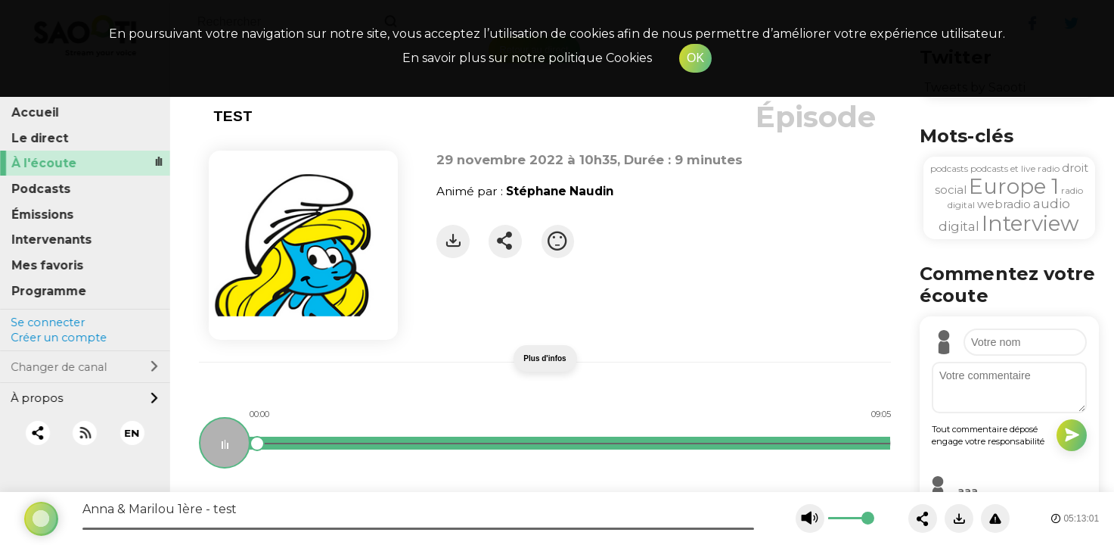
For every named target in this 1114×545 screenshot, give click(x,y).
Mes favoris (48, 263)
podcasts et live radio (1015, 168)
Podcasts (41, 186)
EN (132, 430)
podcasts (949, 168)
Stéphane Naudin (559, 191)
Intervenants (52, 237)
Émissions (43, 211)
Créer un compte (59, 335)
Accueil (36, 110)
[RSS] (85, 430)
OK (695, 57)
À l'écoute (44, 161)
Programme (49, 288)
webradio (1004, 204)
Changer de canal (85, 364)
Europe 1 (1014, 186)
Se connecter (48, 319)
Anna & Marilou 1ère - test (159, 509)
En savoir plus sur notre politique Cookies (527, 58)
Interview (1030, 223)
